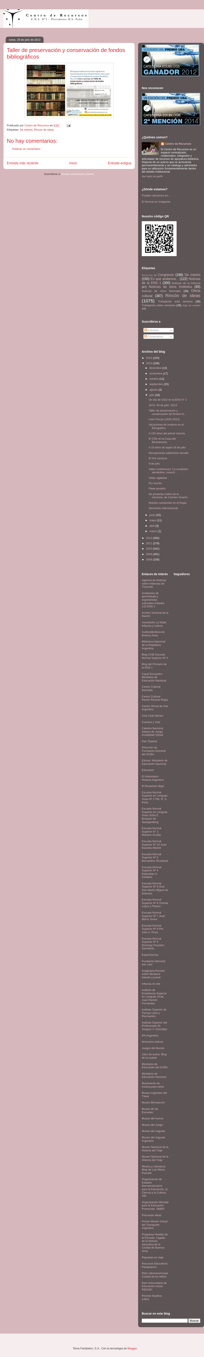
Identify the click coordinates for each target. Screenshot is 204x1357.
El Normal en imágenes (156, 201)
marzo (153, 531)
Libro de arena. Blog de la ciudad (154, 1056)
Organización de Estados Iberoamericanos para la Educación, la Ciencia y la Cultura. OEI (154, 1187)
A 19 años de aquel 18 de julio (167, 447)
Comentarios (153, 336)
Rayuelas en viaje (153, 1257)
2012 (149, 538)
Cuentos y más (151, 722)
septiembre (156, 384)
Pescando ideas (152, 1215)
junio (152, 515)
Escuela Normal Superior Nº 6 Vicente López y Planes (155, 903)
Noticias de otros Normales (161, 291)
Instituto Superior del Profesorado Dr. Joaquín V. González (154, 1026)
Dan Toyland (149, 741)
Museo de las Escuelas (150, 1110)
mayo (153, 520)
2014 (149, 357)
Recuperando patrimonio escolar (168, 453)
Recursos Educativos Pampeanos (155, 1265)
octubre (154, 378)
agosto (154, 389)
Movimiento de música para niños (153, 1085)
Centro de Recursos (178, 143)
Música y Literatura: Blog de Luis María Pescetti (154, 1170)
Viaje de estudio (191, 305)
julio (152, 395)
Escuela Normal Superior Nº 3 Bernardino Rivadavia (155, 857)
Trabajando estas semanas (158, 305)
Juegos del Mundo (153, 1048)
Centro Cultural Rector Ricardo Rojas (155, 698)
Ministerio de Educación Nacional (154, 1075)
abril (152, 525)
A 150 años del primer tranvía (167, 433)
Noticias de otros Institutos (170, 287)
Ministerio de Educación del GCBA (155, 1066)
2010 (149, 548)
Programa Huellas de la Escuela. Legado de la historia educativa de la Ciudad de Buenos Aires (155, 1243)
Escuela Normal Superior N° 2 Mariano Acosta (151, 831)
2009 (149, 554)
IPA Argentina (150, 1035)
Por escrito (155, 483)
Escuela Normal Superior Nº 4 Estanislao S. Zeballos (151, 872)
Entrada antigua (119, 163)
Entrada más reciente (22, 163)
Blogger (132, 1348)
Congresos (166, 275)
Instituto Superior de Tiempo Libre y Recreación (154, 1013)
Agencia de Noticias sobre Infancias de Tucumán (154, 583)
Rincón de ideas (44, 129)
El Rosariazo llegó (153, 786)
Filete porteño (157, 488)
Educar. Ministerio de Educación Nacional (154, 762)
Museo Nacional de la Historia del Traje (155, 1148)
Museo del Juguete (153, 1131)
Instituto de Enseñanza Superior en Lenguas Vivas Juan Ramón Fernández (154, 996)
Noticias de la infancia (186, 283)
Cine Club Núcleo (152, 715)
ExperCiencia (150, 954)
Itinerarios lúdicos (152, 1041)
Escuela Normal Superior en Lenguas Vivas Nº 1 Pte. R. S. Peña (154, 797)
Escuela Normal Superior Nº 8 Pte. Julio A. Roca (153, 929)
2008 (149, 559)
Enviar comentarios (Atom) (77, 174)
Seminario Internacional (163, 508)
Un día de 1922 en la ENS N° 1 (168, 399)
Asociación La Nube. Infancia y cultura (154, 624)
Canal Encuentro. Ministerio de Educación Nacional (154, 677)
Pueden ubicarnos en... (156, 195)
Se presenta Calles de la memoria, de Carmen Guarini (168, 495)
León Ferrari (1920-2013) (164, 419)
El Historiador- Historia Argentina (153, 778)
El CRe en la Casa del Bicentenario (162, 440)
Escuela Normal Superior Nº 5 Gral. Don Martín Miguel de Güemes (155, 888)
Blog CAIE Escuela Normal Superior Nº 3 (155, 656)
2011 (149, 543)
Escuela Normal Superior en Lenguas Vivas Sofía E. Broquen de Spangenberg (154, 815)
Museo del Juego (152, 1124)
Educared (148, 770)
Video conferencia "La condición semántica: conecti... (168, 471)
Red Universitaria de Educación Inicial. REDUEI (154, 1286)
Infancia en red (151, 983)
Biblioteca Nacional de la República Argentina (153, 645)
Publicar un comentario (26, 148)
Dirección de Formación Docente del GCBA (154, 751)
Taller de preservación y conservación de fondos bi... (167, 412)
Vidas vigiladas (158, 477)
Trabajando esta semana (175, 301)
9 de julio (154, 463)
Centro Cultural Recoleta (151, 688)
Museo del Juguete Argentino (153, 1139)
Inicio (73, 163)
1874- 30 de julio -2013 (163, 405)
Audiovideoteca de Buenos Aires (153, 633)
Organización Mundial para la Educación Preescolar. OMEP (155, 1205)
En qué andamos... (165, 279)
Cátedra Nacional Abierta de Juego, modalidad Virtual (152, 731)
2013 (149, 363)
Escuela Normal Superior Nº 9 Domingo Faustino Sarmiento (153, 943)
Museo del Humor (153, 1118)
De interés (26, 129)
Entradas (151, 330)
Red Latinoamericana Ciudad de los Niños (155, 1275)
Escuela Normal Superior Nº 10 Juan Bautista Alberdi (154, 844)
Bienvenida (147, 275)
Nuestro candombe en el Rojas (168, 502)
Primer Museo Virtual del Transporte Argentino (154, 1225)
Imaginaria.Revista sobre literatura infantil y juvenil (153, 974)
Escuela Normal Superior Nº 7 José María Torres (153, 916)
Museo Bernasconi (153, 1102)
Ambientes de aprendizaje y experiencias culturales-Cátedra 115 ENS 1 (153, 600)
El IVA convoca (158, 458)
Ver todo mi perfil (152, 176)
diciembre (155, 368)
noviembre (156, 373)
